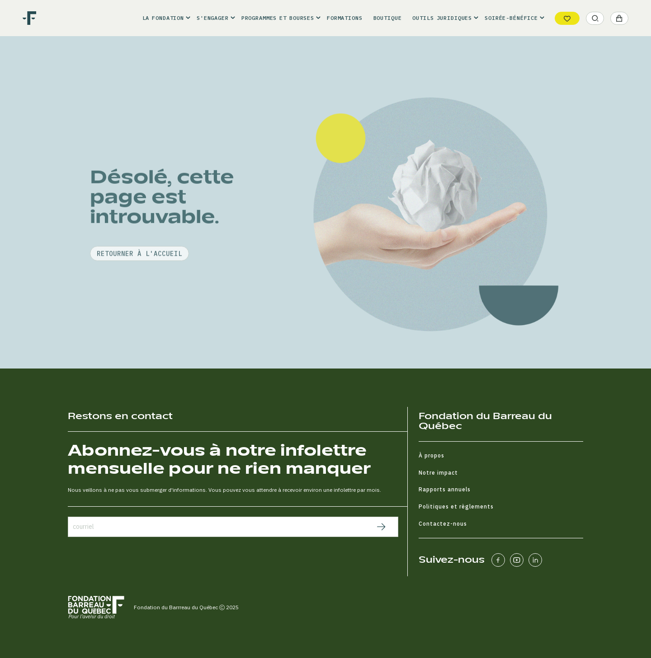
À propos (431, 455)
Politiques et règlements (456, 506)
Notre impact (438, 472)
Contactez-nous (443, 523)
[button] (164, 18)
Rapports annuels (445, 489)
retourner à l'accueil (139, 275)
